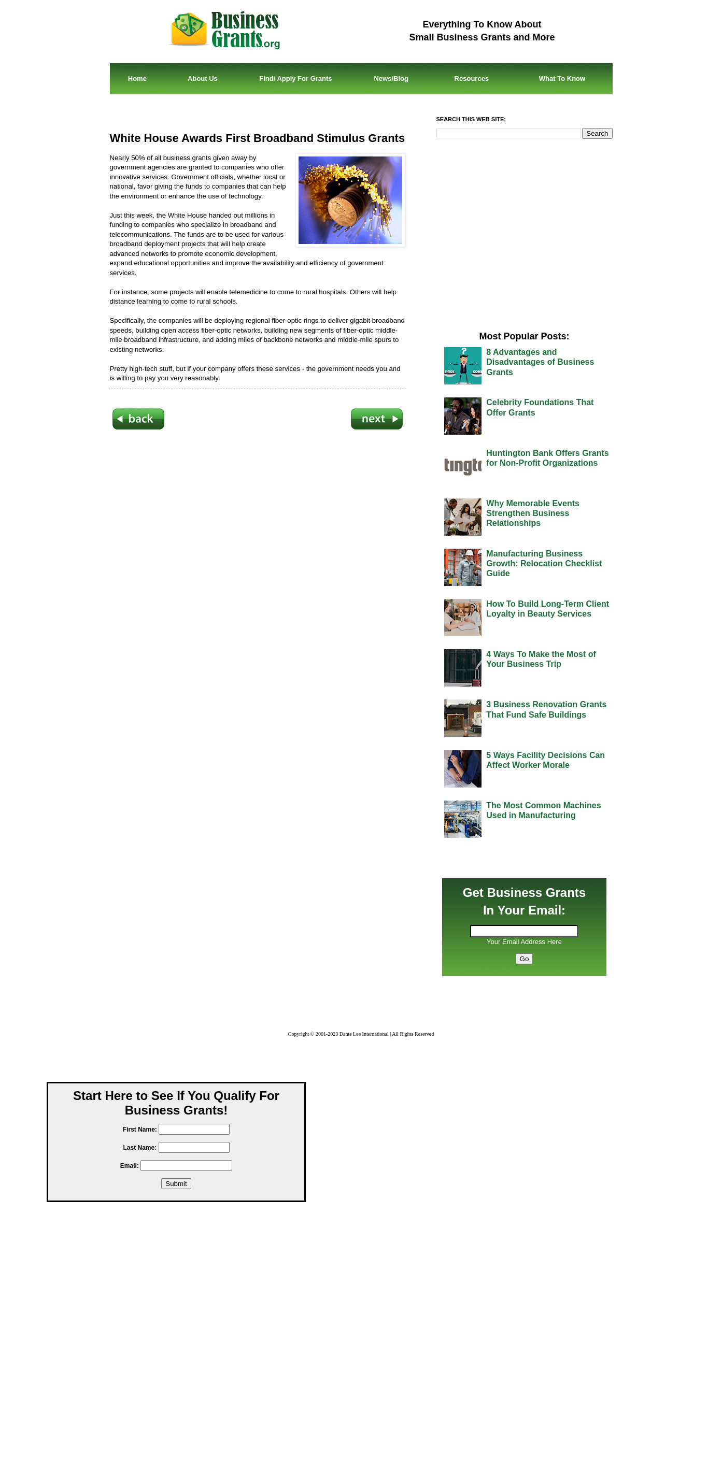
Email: (129, 1165)
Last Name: (140, 1147)
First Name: (140, 1129)
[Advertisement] (257, 561)
